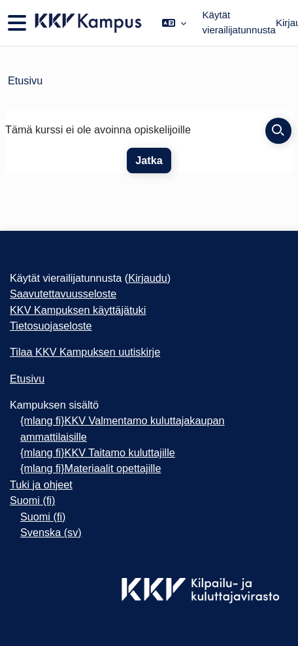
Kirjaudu (147, 278)
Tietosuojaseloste (51, 326)
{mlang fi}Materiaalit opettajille (90, 468)
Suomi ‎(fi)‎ (32, 500)
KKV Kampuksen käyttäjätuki (78, 310)
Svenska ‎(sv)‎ (51, 532)
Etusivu (25, 80)
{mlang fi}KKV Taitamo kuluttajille (97, 452)
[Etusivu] (87, 22)
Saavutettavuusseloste (63, 293)
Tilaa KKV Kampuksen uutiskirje (85, 352)
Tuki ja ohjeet (41, 484)
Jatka (148, 160)
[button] (174, 23)
